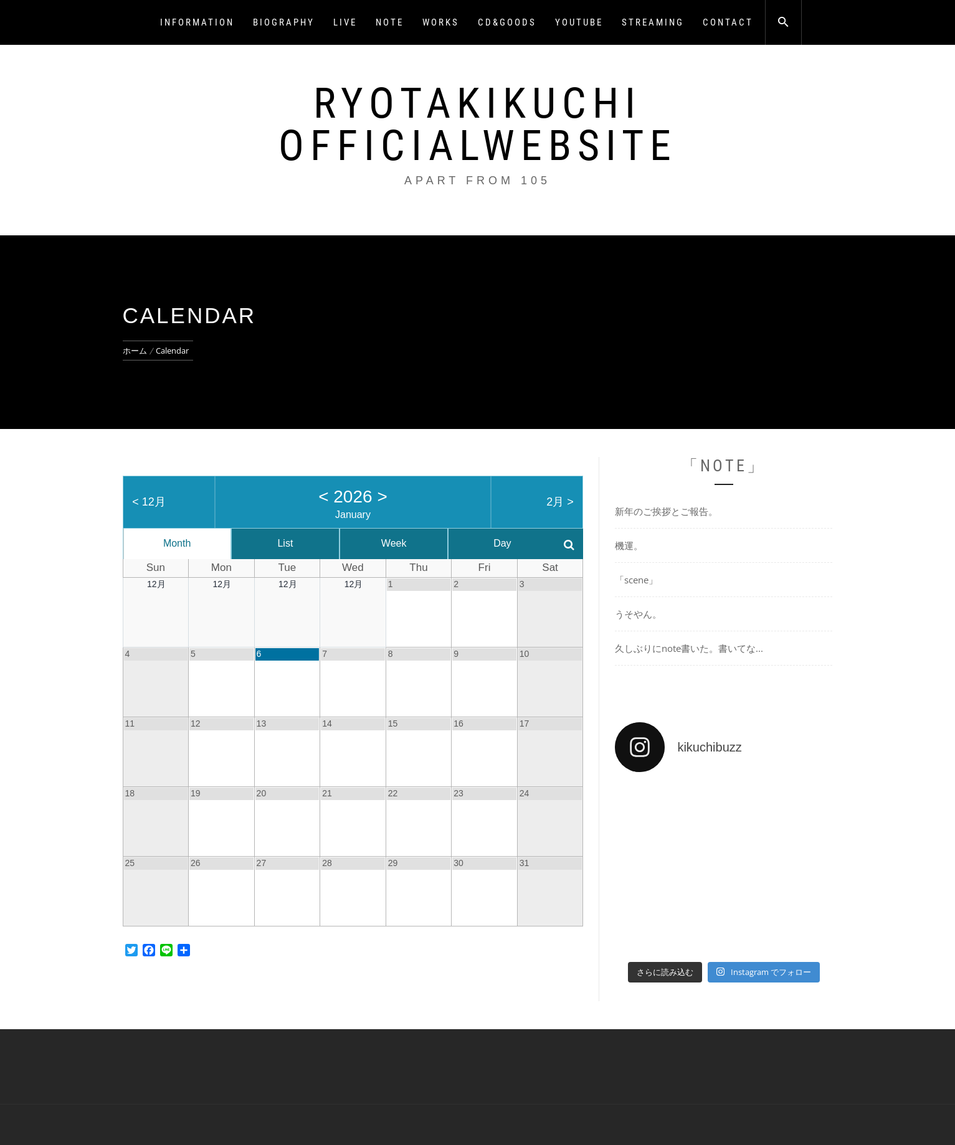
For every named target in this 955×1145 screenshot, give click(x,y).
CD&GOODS (507, 22)
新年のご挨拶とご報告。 (666, 511)
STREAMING (653, 22)
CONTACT (728, 22)
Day (502, 543)
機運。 (629, 545)
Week (394, 543)
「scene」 (636, 579)
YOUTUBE (579, 22)
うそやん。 (638, 614)
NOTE (390, 22)
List (285, 543)
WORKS (440, 22)
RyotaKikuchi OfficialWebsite (477, 124)
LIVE (345, 22)
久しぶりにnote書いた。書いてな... (689, 648)
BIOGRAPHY (284, 22)
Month (177, 543)
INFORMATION (197, 22)
